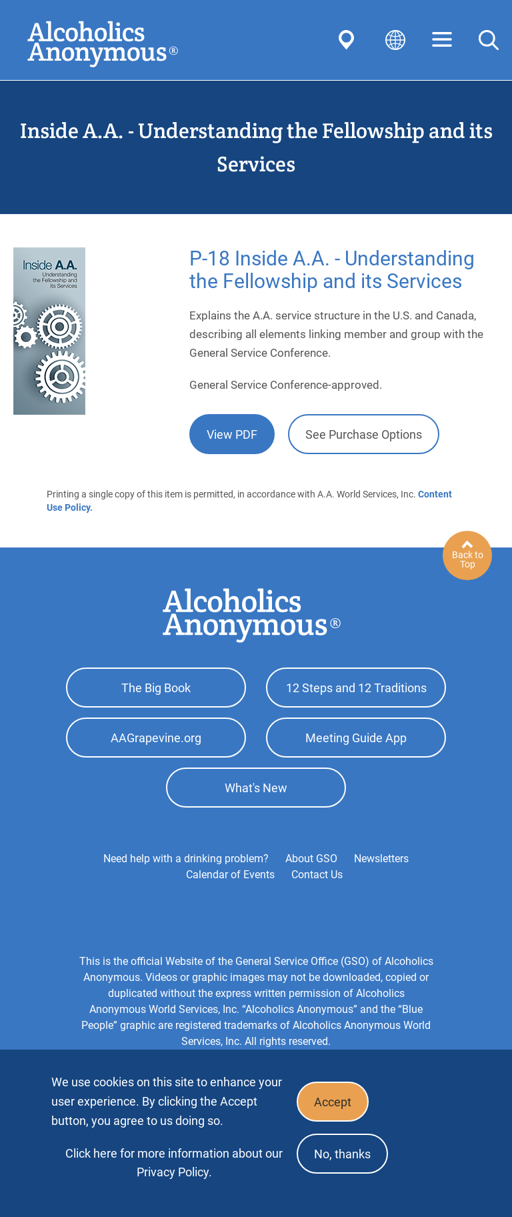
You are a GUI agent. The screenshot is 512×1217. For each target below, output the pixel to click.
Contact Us (317, 874)
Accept (332, 1102)
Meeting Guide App (356, 738)
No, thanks (342, 1154)
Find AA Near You (349, 40)
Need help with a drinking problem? (186, 858)
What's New (256, 788)
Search (489, 40)
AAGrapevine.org (156, 738)
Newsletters (381, 858)
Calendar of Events (230, 874)
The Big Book (156, 688)
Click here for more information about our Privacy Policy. (174, 1162)
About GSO (311, 858)
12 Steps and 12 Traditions (356, 688)
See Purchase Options (363, 434)
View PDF (232, 434)
